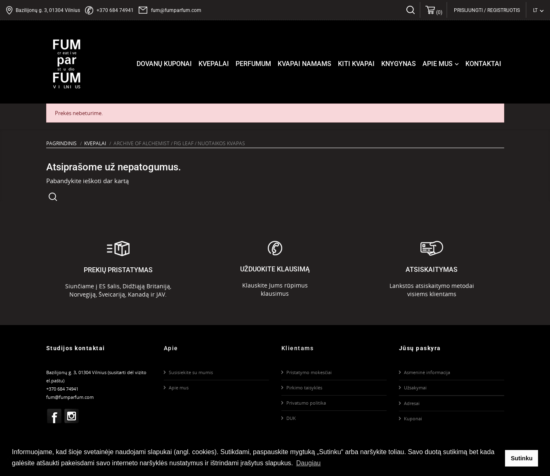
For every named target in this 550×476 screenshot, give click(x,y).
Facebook (54, 415)
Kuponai (413, 418)
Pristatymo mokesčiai (309, 372)
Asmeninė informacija (427, 372)
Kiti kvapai (356, 64)
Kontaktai (483, 64)
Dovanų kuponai (164, 64)
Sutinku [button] (522, 458)
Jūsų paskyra (420, 348)
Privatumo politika (306, 403)
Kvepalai (213, 64)
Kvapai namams (304, 64)
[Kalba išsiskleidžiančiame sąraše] (538, 10)
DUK (291, 418)
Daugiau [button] (308, 463)
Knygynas (398, 64)
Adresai (412, 403)
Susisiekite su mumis (191, 372)
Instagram (71, 415)
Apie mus (441, 64)
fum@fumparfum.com (176, 10)
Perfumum (253, 64)
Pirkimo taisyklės (304, 387)
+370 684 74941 (115, 10)
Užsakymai (415, 387)
